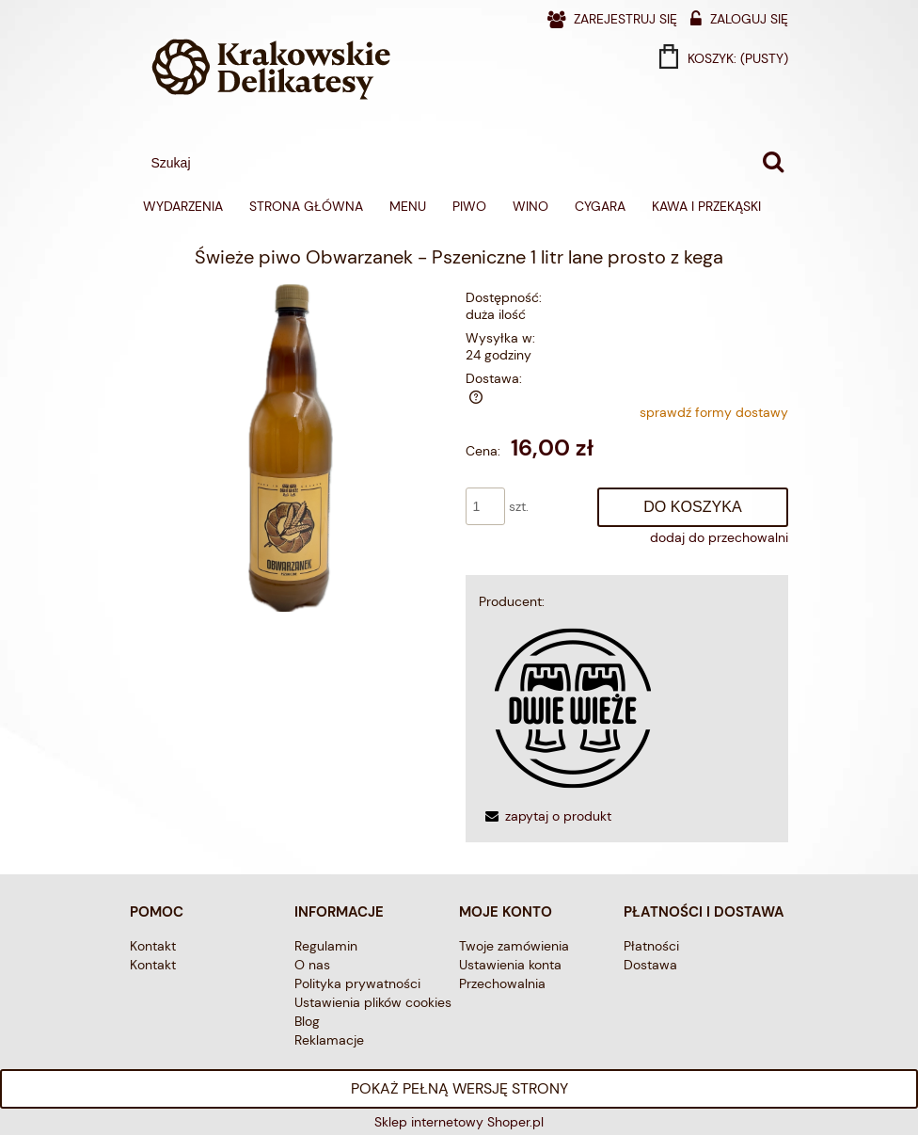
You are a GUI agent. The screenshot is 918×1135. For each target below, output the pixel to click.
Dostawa (650, 964)
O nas (312, 964)
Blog (307, 1021)
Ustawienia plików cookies (372, 1002)
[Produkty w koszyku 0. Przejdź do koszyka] (725, 58)
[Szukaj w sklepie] (447, 163)
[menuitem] (183, 206)
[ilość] (485, 506)
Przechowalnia (502, 983)
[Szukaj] (773, 162)
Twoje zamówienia (514, 945)
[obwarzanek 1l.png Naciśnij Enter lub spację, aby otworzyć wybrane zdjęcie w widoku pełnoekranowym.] (290, 447)
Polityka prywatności (357, 983)
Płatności (651, 945)
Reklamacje (329, 1039)
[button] (545, 815)
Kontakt (153, 945)
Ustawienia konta (510, 964)
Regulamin (325, 945)
